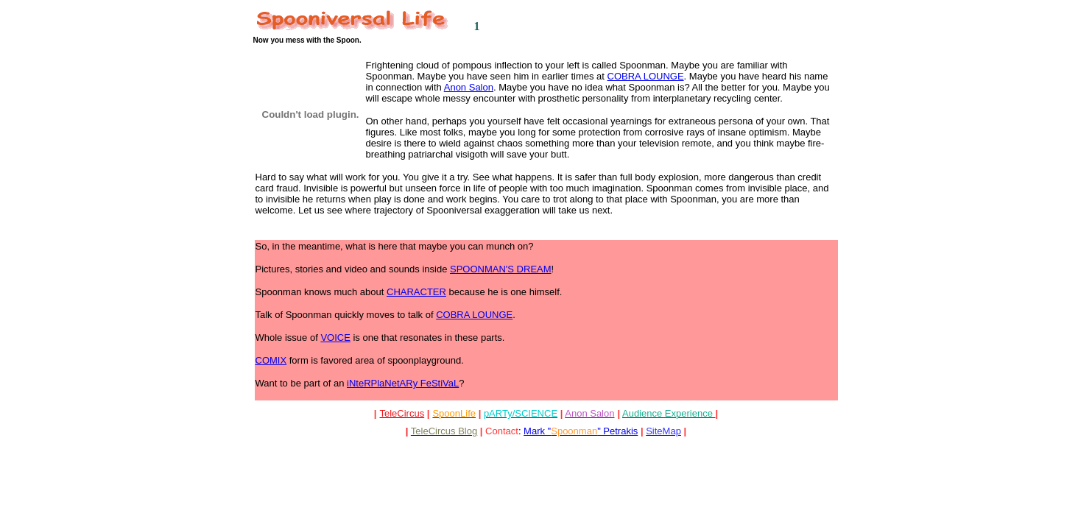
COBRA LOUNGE (645, 76)
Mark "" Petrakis (581, 431)
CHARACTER (416, 291)
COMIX (271, 360)
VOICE (335, 337)
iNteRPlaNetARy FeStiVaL (403, 383)
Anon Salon (468, 87)
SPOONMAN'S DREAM (501, 269)
